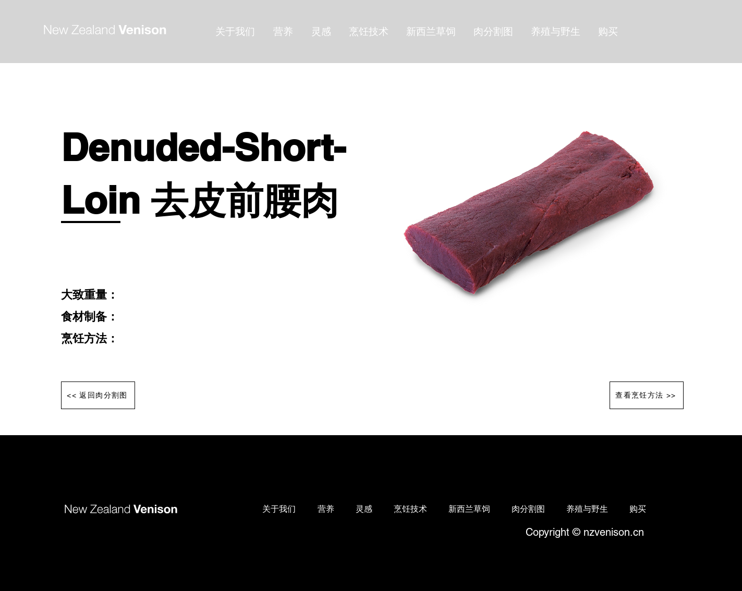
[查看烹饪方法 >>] (647, 395)
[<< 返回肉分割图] (98, 395)
